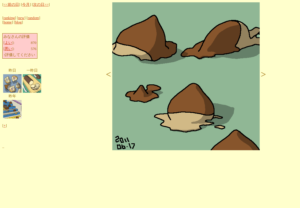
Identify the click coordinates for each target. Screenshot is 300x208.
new (21, 18)
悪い (8, 49)
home (7, 22)
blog (18, 22)
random (33, 18)
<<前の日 (11, 5)
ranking (9, 18)
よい (8, 43)
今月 (26, 5)
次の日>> (40, 5)
